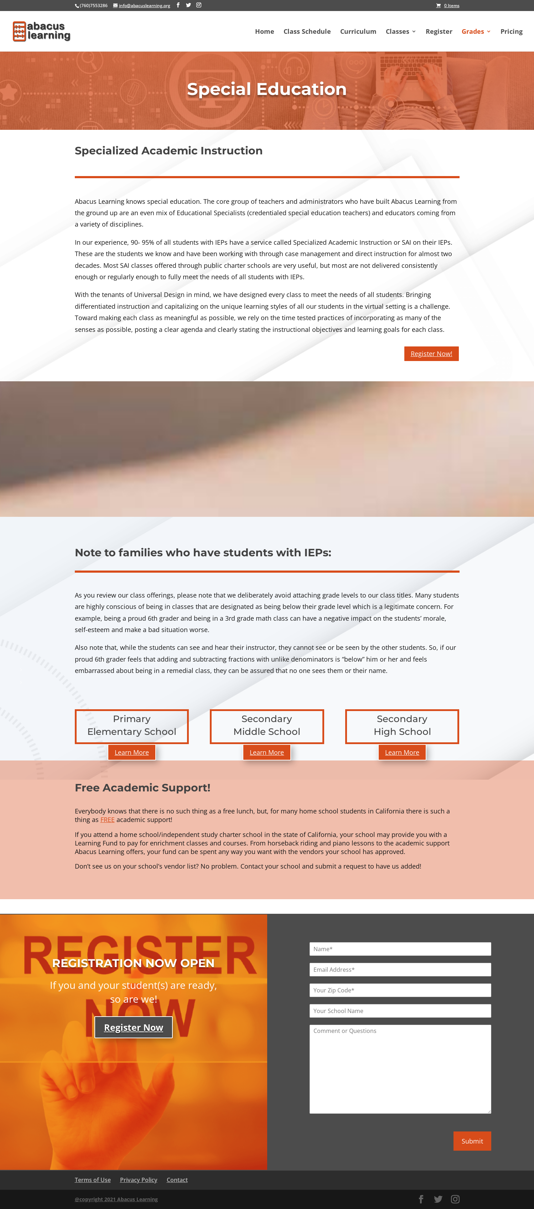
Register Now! (431, 353)
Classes (397, 32)
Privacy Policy (138, 1180)
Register (439, 32)
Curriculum (358, 32)
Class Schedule (307, 32)
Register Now (133, 1027)
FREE (107, 819)
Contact (177, 1180)
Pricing (512, 32)
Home (264, 32)
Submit (472, 1141)
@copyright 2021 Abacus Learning (116, 1199)
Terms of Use (93, 1180)
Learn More (132, 752)
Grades (473, 32)
